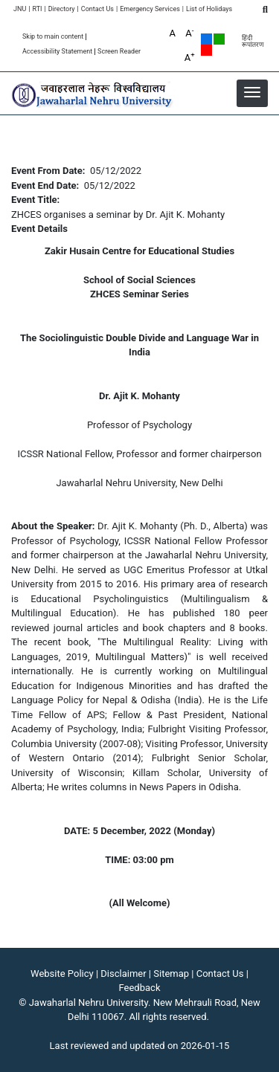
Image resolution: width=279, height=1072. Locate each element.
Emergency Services (150, 9)
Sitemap (171, 973)
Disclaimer (123, 973)
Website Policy (62, 973)
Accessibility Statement (57, 51)
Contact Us (97, 9)
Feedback (140, 987)
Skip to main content (52, 36)
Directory (61, 9)
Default (206, 39)
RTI (37, 9)
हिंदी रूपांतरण (253, 41)
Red (206, 50)
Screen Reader (119, 51)
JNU (19, 9)
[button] (252, 92)
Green (219, 39)
